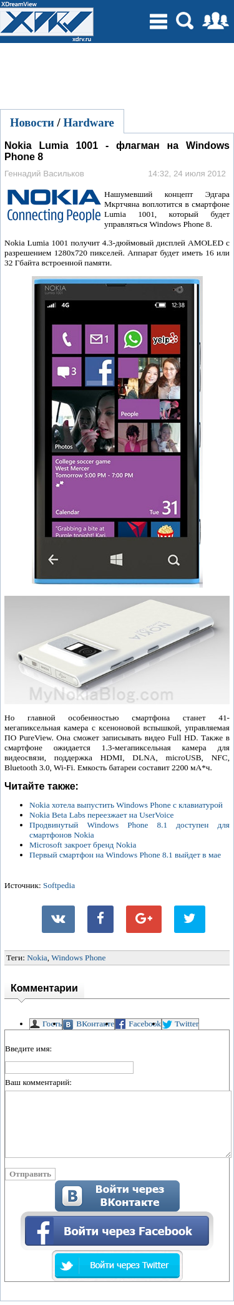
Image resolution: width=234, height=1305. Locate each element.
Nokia (37, 957)
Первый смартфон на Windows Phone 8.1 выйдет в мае (125, 854)
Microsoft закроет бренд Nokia (82, 844)
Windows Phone (78, 957)
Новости (32, 122)
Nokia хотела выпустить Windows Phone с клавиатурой (126, 805)
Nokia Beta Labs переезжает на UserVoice (101, 815)
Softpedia (59, 885)
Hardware (88, 122)
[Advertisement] (117, 74)
